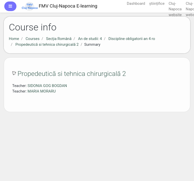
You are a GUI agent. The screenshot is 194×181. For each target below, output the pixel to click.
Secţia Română (58, 38)
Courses (32, 38)
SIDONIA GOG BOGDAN (47, 85)
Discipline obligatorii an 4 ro (131, 38)
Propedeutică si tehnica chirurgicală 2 (47, 44)
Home (14, 38)
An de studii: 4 (90, 38)
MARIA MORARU (42, 91)
